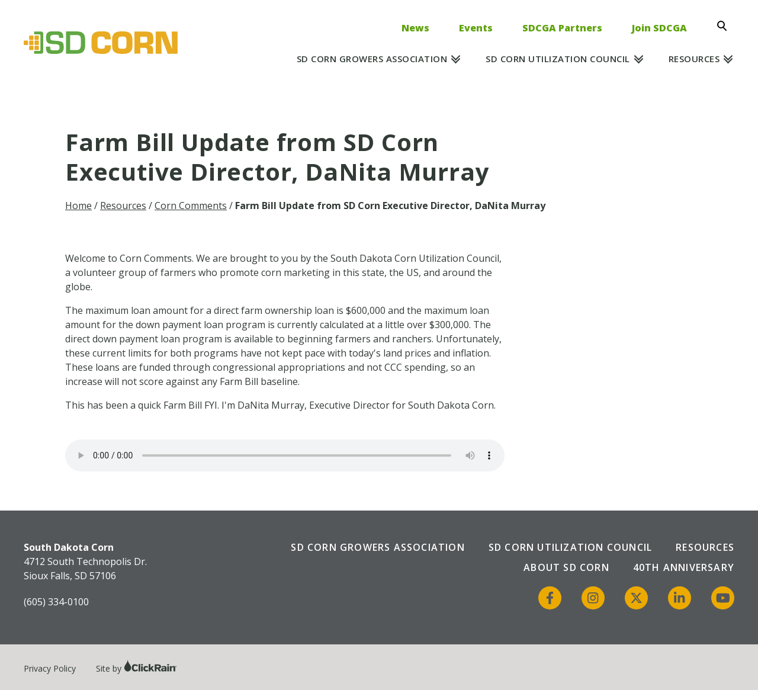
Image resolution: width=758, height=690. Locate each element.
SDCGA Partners (562, 27)
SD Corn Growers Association (372, 59)
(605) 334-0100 (56, 601)
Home (78, 205)
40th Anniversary (683, 567)
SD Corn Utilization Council (558, 59)
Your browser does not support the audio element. (285, 455)
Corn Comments (191, 205)
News (415, 27)
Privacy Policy (50, 668)
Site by (136, 668)
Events (476, 27)
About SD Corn (566, 567)
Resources (694, 59)
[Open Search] (725, 26)
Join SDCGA (659, 27)
